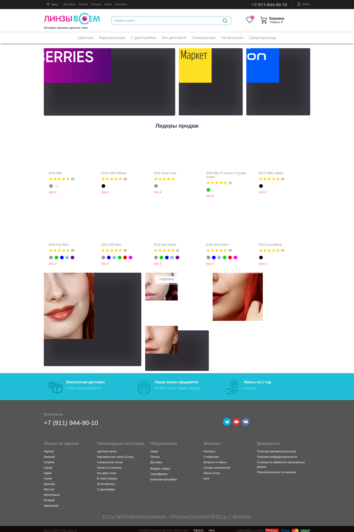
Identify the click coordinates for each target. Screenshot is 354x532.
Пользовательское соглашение (276, 469)
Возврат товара (160, 465)
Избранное (262, 20)
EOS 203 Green (217, 244)
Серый (48, 464)
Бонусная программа (163, 476)
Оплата (83, 4)
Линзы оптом (212, 470)
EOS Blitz (55, 173)
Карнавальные (112, 37)
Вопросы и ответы (215, 459)
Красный (49, 481)
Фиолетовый (51, 492)
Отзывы (96, 4)
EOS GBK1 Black (271, 173)
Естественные (106, 481)
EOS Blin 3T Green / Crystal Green (226, 175)
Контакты (121, 4)
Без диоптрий (174, 37)
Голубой (49, 459)
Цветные (85, 37)
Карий (47, 470)
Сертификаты (159, 471)
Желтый (49, 486)
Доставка (69, 4)
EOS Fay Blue (59, 244)
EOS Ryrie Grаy (165, 173)
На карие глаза (106, 470)
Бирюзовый (51, 502)
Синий (48, 475)
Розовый (49, 497)
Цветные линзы (107, 448)
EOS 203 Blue (111, 244)
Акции (108, 4)
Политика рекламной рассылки (276, 448)
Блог (207, 475)
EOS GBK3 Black (113, 173)
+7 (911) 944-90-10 (71, 419)
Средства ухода (262, 37)
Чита (212, 527)
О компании (211, 454)
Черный (49, 448)
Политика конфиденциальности (277, 454)
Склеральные (203, 37)
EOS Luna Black (270, 244)
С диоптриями (143, 37)
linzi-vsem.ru (70, 527)
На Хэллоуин (232, 37)
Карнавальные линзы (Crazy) (115, 454)
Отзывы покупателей (217, 464)
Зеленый (49, 454)
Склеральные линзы (110, 459)
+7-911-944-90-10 (269, 5)
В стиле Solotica (107, 475)
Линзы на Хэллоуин (109, 464)
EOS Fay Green (165, 244)
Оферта (198, 527)
